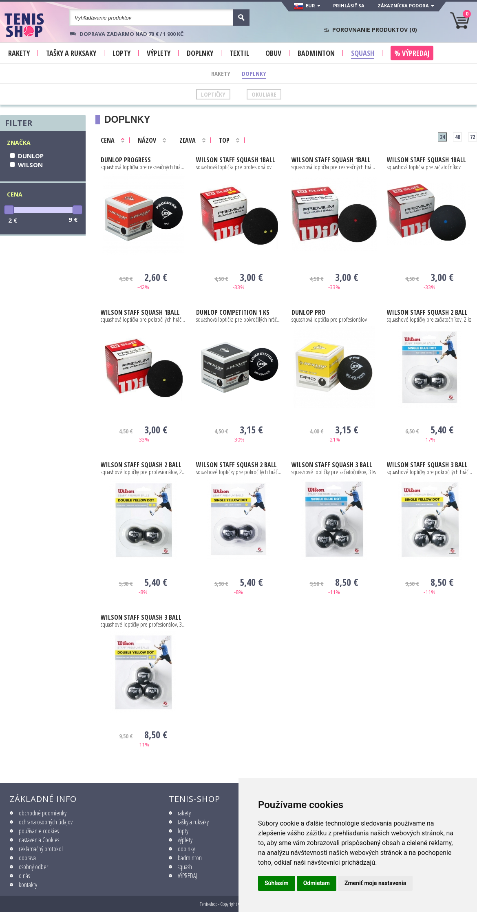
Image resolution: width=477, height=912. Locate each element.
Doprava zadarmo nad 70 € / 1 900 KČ (131, 34)
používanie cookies (39, 830)
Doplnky (254, 73)
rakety (184, 812)
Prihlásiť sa (348, 5)
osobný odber (33, 866)
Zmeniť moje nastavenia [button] (375, 883)
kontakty (28, 884)
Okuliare (264, 94)
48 (457, 137)
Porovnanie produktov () (374, 29)
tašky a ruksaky (193, 821)
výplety (185, 839)
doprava (27, 857)
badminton (190, 857)
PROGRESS (126, 160)
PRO (308, 312)
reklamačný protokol (41, 848)
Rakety (220, 73)
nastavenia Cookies (39, 839)
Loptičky (213, 94)
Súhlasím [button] (277, 883)
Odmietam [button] (316, 883)
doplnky (186, 848)
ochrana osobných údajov (46, 821)
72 (472, 137)
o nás (24, 875)
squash (185, 866)
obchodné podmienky (42, 812)
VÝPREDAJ (187, 875)
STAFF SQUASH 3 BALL (332, 465)
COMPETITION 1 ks (232, 312)
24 (442, 137)
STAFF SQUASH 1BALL (235, 160)
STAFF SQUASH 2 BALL (427, 312)
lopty (183, 830)
